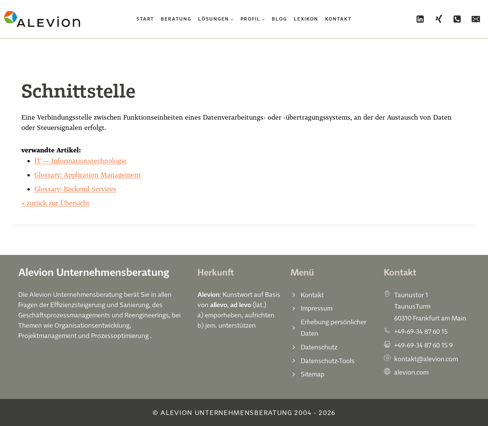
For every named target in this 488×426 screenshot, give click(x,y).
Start (145, 19)
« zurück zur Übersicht (55, 203)
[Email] (475, 19)
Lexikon (306, 19)
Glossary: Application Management (87, 175)
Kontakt (338, 19)
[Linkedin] (420, 19)
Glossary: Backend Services (75, 189)
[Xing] (438, 19)
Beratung (176, 19)
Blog (279, 19)
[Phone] (457, 19)
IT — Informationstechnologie (80, 161)
